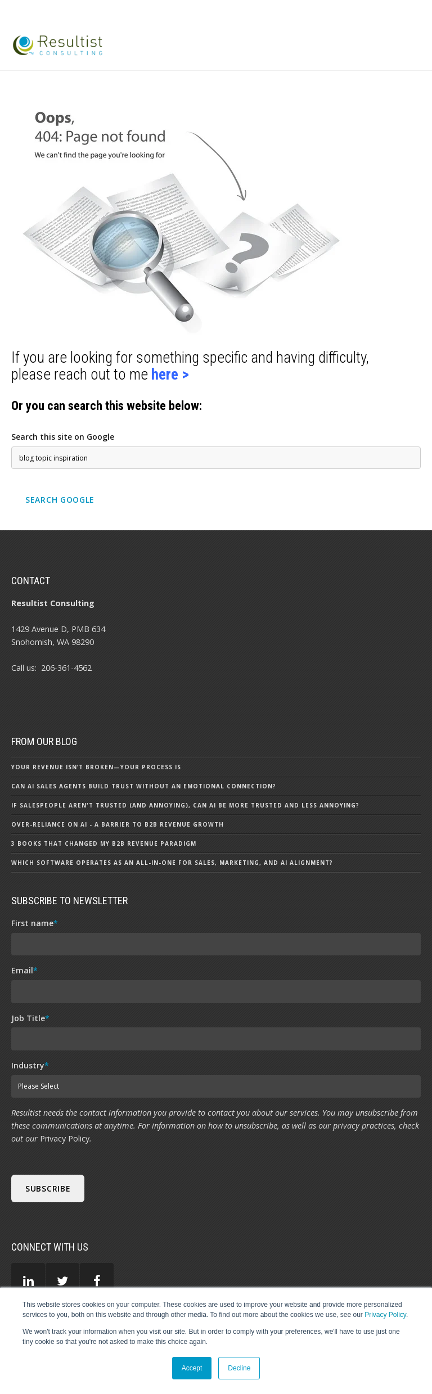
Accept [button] (192, 1368)
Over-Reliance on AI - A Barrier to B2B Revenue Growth (117, 824)
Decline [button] (239, 1368)
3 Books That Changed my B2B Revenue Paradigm (103, 843)
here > (170, 375)
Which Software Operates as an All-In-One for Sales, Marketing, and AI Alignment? (172, 863)
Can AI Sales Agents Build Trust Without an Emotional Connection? (143, 786)
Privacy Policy (385, 1315)
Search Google (59, 499)
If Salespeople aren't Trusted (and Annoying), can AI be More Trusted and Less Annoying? (185, 805)
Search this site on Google (62, 436)
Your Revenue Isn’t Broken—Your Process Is (96, 767)
